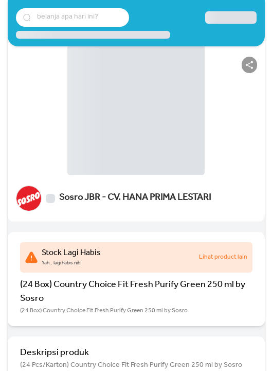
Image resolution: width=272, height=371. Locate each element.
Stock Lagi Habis (71, 253)
